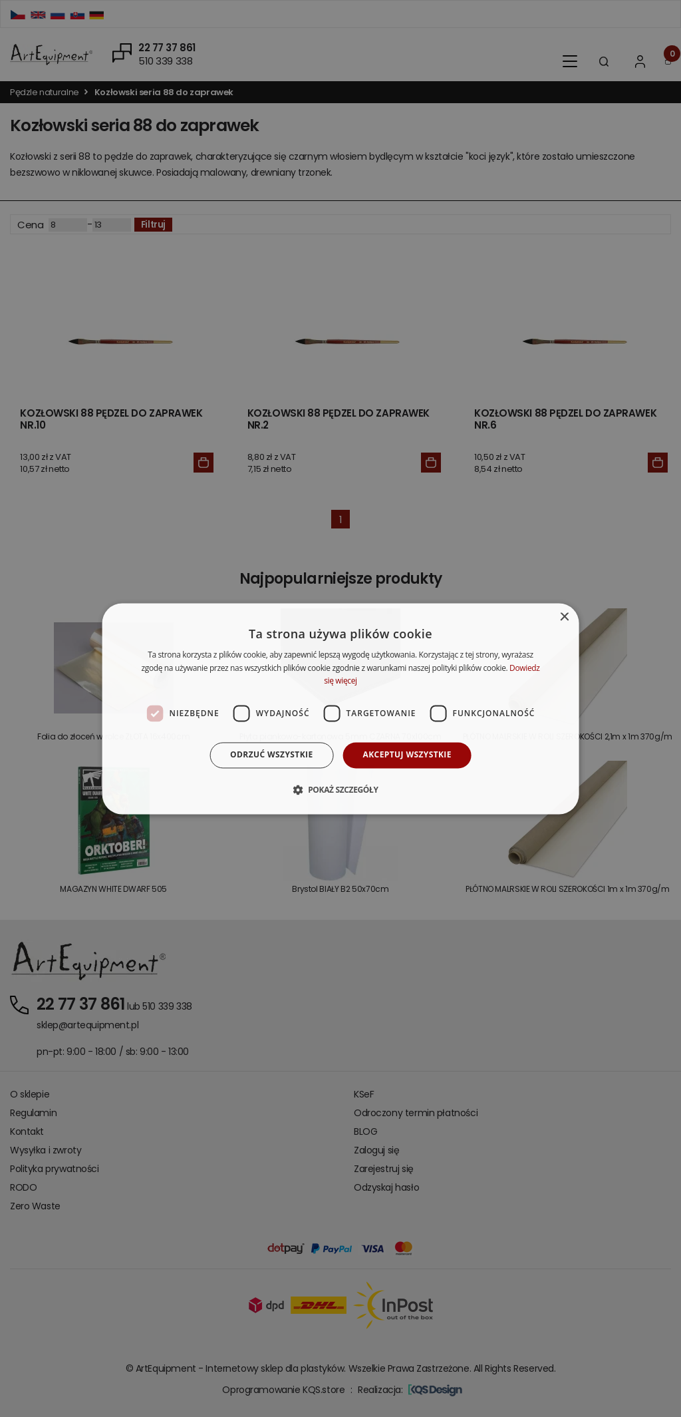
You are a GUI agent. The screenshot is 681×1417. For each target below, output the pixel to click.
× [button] (564, 617)
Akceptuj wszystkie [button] (407, 755)
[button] (340, 789)
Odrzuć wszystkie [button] (271, 755)
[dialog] (340, 708)
